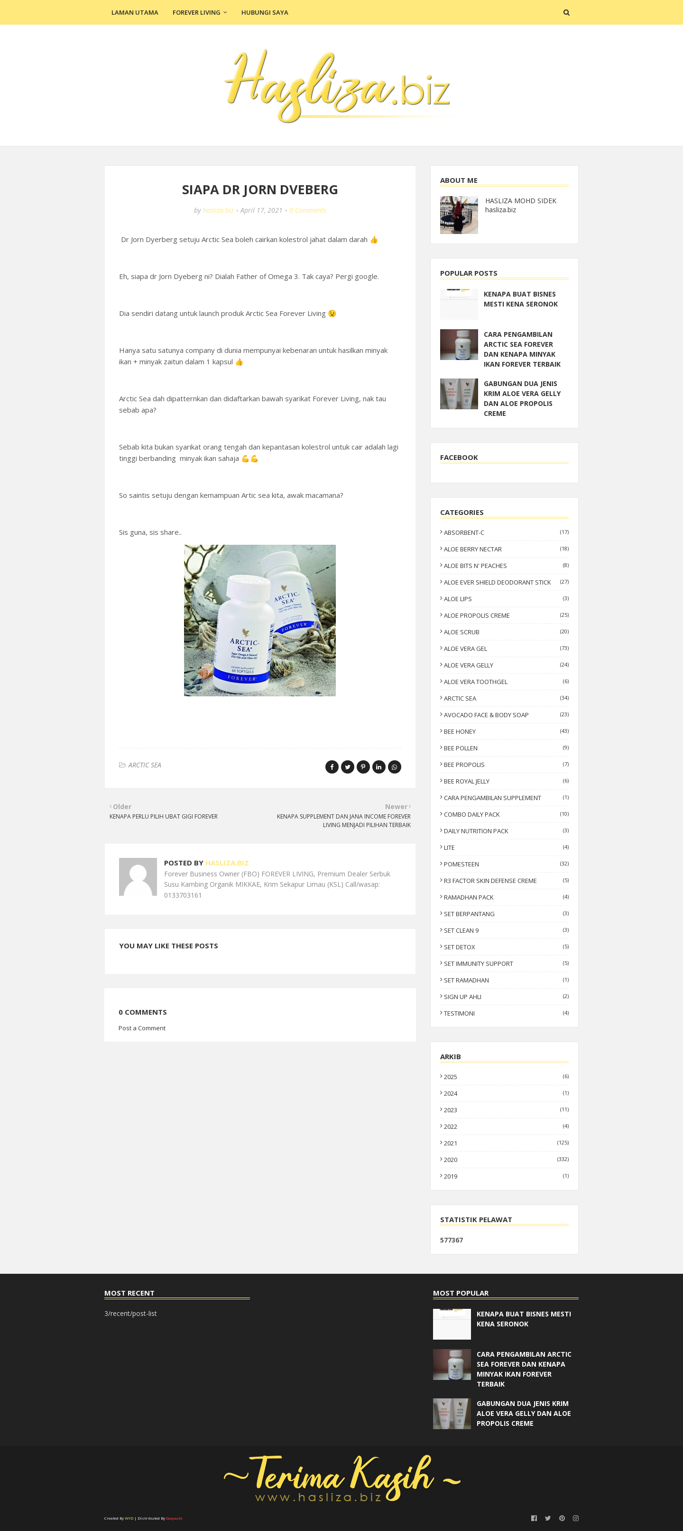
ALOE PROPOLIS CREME (506, 615)
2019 (506, 1176)
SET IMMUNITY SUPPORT (506, 963)
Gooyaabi (174, 1518)
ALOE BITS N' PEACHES (506, 565)
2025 (506, 1076)
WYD (129, 1518)
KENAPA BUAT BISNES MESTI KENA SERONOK (521, 298)
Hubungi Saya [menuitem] (264, 12)
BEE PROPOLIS (506, 764)
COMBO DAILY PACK (506, 814)
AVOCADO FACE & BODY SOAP (506, 715)
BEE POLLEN (506, 748)
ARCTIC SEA (145, 764)
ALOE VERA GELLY (506, 665)
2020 (506, 1159)
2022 (506, 1126)
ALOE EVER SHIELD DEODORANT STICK (506, 582)
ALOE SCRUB (506, 632)
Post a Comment (142, 1028)
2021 (506, 1143)
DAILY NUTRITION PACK (506, 831)
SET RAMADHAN (506, 980)
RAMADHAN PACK (506, 897)
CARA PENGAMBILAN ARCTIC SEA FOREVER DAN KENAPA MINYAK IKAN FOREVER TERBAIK (522, 349)
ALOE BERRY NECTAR (506, 549)
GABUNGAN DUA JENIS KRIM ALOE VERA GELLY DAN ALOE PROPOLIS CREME (522, 398)
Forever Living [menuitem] (197, 12)
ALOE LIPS (506, 598)
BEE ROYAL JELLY (506, 781)
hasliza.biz (218, 210)
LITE (506, 847)
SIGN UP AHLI (506, 996)
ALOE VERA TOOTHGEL (506, 681)
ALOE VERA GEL (506, 648)
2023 (506, 1110)
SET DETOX (506, 947)
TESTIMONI (506, 1013)
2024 (506, 1093)
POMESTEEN (506, 864)
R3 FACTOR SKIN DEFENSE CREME (506, 880)
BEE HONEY (506, 731)
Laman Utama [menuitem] (134, 12)
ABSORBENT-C (506, 532)
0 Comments (307, 210)
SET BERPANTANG (506, 914)
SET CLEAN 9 (506, 930)
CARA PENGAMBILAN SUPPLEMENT (506, 797)
